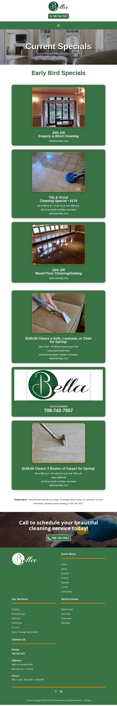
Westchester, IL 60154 (22, 670)
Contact (65, 579)
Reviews (65, 574)
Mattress (16, 619)
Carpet (64, 588)
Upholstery (66, 592)
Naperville (66, 619)
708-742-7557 (60, 16)
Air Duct (15, 628)
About (64, 570)
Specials (65, 583)
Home (64, 565)
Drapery (16, 610)
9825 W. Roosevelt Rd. (22, 665)
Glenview (65, 624)
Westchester (67, 610)
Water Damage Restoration (25, 633)
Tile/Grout (17, 624)
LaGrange (66, 615)
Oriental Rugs (18, 615)
